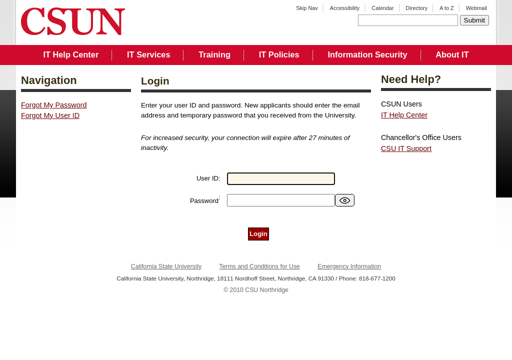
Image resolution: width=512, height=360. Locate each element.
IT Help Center (70, 54)
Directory (417, 8)
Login (258, 234)
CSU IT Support (406, 148)
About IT (452, 54)
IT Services (148, 54)
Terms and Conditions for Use (259, 266)
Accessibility (345, 8)
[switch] (344, 200)
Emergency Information (349, 266)
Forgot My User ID (50, 116)
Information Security (367, 54)
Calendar (383, 8)
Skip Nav (307, 8)
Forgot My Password (53, 105)
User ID (207, 178)
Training (214, 54)
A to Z (447, 8)
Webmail (476, 8)
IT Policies (279, 54)
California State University (166, 266)
